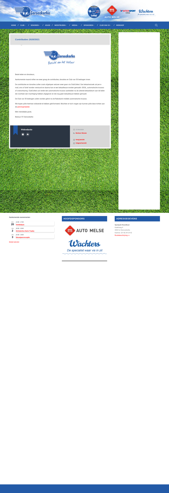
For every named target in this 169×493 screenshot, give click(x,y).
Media (74, 25)
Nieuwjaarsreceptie (23, 237)
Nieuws (84, 133)
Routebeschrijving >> (122, 235)
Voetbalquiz (20, 225)
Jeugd (47, 25)
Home (13, 25)
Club (22, 25)
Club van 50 (105, 25)
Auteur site (28, 134)
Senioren (35, 25)
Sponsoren (88, 25)
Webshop (120, 25)
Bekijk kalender (14, 242)
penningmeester (23, 107)
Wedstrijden (60, 25)
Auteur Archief (23, 134)
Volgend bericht (81, 143)
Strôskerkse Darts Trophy (25, 231)
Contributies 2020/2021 (27, 39)
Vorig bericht (80, 139)
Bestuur (78, 133)
